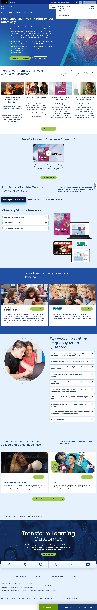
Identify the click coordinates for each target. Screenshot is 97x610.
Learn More (38, 480)
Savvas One (87, 309)
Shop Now (67, 607)
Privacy (35, 604)
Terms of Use (60, 604)
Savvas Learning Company (7, 12)
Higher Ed (12, 2)
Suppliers (67, 580)
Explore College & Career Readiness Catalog (48, 505)
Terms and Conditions (73, 604)
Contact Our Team (48, 560)
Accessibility (4, 604)
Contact (90, 7)
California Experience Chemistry (19, 596)
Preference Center (48, 580)
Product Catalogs (20, 582)
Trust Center (86, 580)
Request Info (48, 607)
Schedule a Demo (48, 129)
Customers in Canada (58, 582)
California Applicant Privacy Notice (20, 604)
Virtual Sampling (86, 607)
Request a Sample (48, 178)
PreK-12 (5, 2)
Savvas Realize (37, 309)
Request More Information (20, 58)
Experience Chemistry (27, 12)
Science (18, 12)
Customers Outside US (39, 582)
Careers (29, 580)
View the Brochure (40, 58)
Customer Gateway (10, 580)
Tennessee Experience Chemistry (36, 596)
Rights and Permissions (46, 604)
